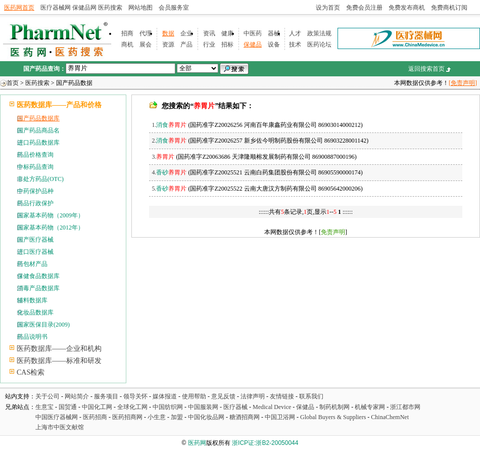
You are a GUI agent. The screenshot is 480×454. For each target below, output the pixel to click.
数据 (168, 33)
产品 (186, 44)
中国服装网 (203, 407)
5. (169, 188)
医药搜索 (110, 7)
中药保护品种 (35, 191)
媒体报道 (165, 396)
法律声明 (253, 396)
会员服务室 (174, 7)
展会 (145, 44)
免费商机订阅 (449, 7)
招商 (127, 33)
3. (163, 156)
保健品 (253, 44)
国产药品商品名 (38, 130)
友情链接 (282, 396)
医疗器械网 (55, 7)
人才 (295, 33)
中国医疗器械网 (56, 417)
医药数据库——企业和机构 (59, 348)
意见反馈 (223, 396)
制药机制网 (334, 407)
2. (169, 140)
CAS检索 (30, 372)
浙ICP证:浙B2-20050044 (265, 442)
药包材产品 (32, 263)
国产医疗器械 (35, 239)
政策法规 (319, 33)
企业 (186, 33)
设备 (274, 44)
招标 (227, 44)
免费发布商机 (407, 7)
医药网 (197, 442)
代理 (145, 33)
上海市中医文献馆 (59, 427)
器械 (274, 33)
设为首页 (328, 7)
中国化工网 (97, 407)
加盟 (177, 417)
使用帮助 (194, 396)
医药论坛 (319, 44)
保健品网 (84, 7)
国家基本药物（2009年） (50, 215)
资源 (168, 44)
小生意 (157, 417)
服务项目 (106, 396)
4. (169, 172)
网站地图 (140, 7)
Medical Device (272, 407)
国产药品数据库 (38, 118)
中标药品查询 (35, 166)
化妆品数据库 (35, 312)
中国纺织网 (168, 407)
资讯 (209, 33)
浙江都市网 (405, 407)
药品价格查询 (35, 154)
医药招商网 (127, 417)
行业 (209, 44)
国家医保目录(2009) (43, 324)
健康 (227, 33)
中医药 (253, 33)
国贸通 (68, 407)
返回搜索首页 (426, 68)
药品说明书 (32, 336)
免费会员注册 (364, 7)
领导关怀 (135, 396)
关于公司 (47, 396)
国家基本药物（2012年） (50, 227)
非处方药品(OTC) (40, 179)
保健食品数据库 (38, 276)
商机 (127, 44)
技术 (295, 44)
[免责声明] (463, 82)
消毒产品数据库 (38, 288)
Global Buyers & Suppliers (333, 417)
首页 (13, 82)
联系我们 (311, 396)
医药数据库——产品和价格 (59, 105)
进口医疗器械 (35, 251)
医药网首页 (19, 7)
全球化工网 (132, 407)
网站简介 (77, 396)
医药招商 (95, 417)
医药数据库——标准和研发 (59, 361)
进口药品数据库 (38, 142)
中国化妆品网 (206, 417)
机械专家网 (370, 407)
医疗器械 (235, 407)
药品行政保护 (35, 203)
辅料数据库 (32, 300)
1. (169, 124)
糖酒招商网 (244, 417)
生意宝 (44, 407)
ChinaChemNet (390, 417)
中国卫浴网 (281, 417)
